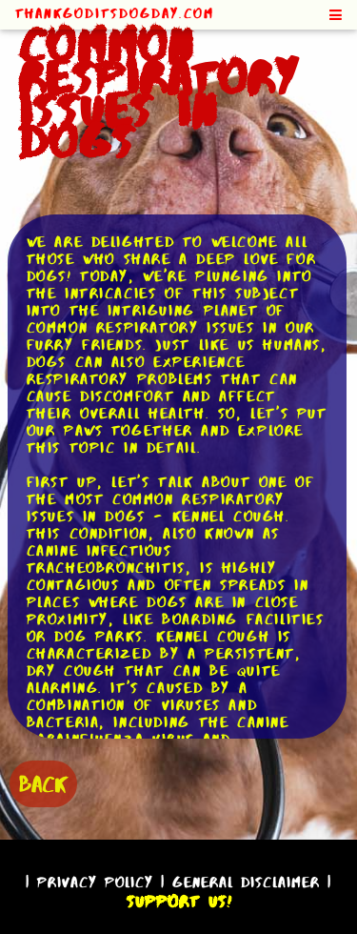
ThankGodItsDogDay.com (114, 13)
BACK (43, 784)
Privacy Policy (95, 882)
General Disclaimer (246, 882)
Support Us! (179, 901)
